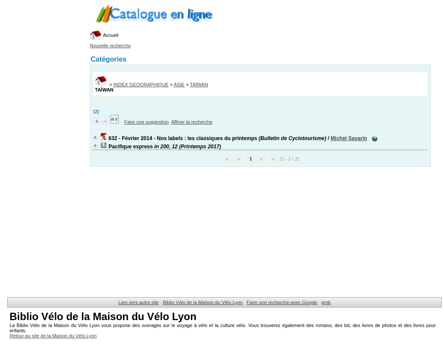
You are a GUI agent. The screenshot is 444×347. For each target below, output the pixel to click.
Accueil (104, 35)
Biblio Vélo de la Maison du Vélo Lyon (202, 302)
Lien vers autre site (138, 302)
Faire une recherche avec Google (282, 302)
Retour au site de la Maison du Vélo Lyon (53, 335)
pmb (325, 302)
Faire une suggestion (146, 121)
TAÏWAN (199, 84)
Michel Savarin (349, 138)
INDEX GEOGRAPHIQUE (141, 84)
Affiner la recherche (191, 121)
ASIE (179, 84)
